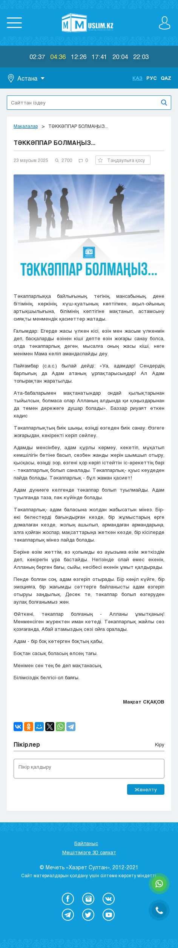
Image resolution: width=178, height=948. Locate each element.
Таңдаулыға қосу (121, 160)
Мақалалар (26, 126)
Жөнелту (146, 789)
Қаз (137, 78)
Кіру (159, 744)
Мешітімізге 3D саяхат (89, 852)
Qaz (166, 78)
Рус (151, 78)
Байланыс (86, 843)
